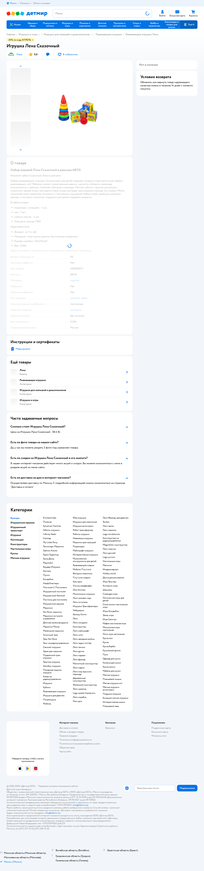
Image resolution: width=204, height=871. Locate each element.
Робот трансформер (83, 530)
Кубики (47, 687)
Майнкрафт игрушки (83, 550)
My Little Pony (50, 542)
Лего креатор (79, 689)
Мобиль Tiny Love (82, 569)
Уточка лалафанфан (82, 586)
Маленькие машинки (53, 631)
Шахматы (107, 590)
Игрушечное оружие (53, 604)
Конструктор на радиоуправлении (112, 539)
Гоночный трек (50, 635)
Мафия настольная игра (114, 623)
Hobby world (109, 573)
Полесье (47, 522)
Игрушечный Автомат (54, 595)
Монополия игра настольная (111, 628)
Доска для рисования (113, 577)
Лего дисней (109, 553)
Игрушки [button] (15, 535)
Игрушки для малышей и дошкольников (66, 34)
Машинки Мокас (51, 626)
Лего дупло (78, 651)
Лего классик (109, 549)
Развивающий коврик (83, 565)
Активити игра (110, 586)
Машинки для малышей (84, 542)
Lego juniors (109, 557)
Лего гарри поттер (82, 643)
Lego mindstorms (111, 534)
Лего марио (79, 667)
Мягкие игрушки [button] (20, 558)
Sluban (106, 522)
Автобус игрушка (52, 666)
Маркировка (23, 348)
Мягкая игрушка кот (112, 683)
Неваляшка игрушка (83, 538)
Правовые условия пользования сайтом (58, 786)
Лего (75, 618)
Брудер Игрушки (51, 567)
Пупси (46, 575)
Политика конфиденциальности (75, 739)
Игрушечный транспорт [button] (18, 529)
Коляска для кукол (112, 663)
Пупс (105, 654)
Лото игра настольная (113, 634)
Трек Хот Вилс (50, 639)
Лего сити (78, 635)
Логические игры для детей (113, 599)
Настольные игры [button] (20, 548)
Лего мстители (80, 602)
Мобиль (47, 703)
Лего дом (77, 701)
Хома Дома (48, 559)
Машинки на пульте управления (53, 617)
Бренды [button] (15, 518)
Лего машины (109, 530)
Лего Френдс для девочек (116, 518)
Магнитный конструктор (85, 663)
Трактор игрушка (51, 662)
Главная (11, 34)
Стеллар (47, 538)
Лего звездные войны (84, 639)
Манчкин (107, 565)
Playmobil (48, 563)
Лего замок (108, 526)
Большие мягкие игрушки (115, 698)
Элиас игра (108, 615)
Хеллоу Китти (80, 614)
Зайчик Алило (50, 550)
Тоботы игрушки (51, 530)
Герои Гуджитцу (51, 554)
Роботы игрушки (81, 534)
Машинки (48, 608)
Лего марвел (79, 655)
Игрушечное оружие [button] (22, 522)
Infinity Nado (49, 534)
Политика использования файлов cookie (79, 743)
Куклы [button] (14, 553)
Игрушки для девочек (54, 695)
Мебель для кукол (112, 671)
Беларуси (27, 789)
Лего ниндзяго (80, 622)
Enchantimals (49, 518)
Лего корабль (79, 697)
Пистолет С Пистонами (55, 587)
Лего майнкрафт (81, 631)
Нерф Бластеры (51, 583)
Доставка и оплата (68, 728)
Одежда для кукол (111, 658)
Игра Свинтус (110, 619)
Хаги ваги (77, 581)
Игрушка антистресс (83, 526)
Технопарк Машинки (53, 546)
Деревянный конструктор (79, 679)
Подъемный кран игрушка (51, 656)
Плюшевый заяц (111, 706)
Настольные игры (111, 561)
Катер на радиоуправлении (52, 678)
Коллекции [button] (17, 539)
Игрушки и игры (28, 34)
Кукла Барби (109, 646)
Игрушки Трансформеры (85, 606)
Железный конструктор (85, 685)
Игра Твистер (109, 581)
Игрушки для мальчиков (85, 522)
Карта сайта (65, 751)
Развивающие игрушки (109, 34)
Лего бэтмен (79, 590)
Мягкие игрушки (111, 675)
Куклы (106, 642)
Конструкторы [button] (18, 544)
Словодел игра (110, 594)
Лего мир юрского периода (82, 673)
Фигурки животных (82, 573)
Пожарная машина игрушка (52, 671)
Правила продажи (68, 735)
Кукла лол (108, 638)
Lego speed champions (84, 693)
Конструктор (79, 626)
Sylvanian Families (52, 526)
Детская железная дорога (55, 622)
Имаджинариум (110, 569)
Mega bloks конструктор (115, 545)
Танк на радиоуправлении (56, 643)
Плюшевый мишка (112, 679)
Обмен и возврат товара (71, 731)
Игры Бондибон (111, 611)
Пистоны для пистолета (55, 599)
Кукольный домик (112, 650)
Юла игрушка (79, 518)
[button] (188, 24)
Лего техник (79, 647)
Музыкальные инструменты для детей (84, 560)
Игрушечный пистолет (54, 591)
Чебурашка (78, 610)
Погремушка (49, 699)
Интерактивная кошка (114, 702)
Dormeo (47, 571)
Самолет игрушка (51, 647)
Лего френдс (79, 659)
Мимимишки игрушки (84, 594)
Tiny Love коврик (81, 577)
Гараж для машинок (52, 651)
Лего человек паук (82, 598)
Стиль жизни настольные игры (115, 605)
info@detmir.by (80, 805)
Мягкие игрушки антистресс (111, 688)
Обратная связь (67, 747)
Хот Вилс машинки (52, 612)
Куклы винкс (109, 667)
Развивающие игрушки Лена (141, 34)
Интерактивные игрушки (85, 554)
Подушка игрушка (112, 694)
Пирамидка (78, 546)
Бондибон (48, 579)
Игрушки (47, 683)
